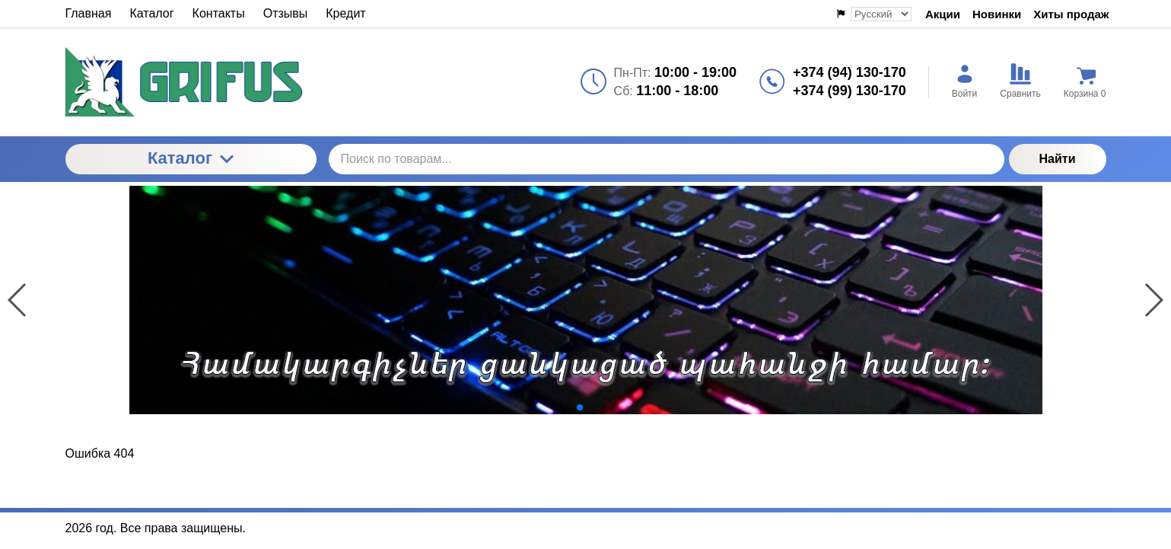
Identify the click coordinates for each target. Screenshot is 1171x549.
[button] (568, 407)
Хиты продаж (1071, 14)
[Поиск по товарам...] (666, 159)
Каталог (191, 158)
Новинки (996, 14)
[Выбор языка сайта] (881, 14)
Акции (942, 14)
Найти (1057, 158)
